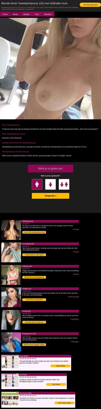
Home (5, 14)
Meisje (15, 14)
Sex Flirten (56, 384)
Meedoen (48, 14)
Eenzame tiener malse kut (34, 322)
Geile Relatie (60, 366)
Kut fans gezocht (90, 5)
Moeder (26, 14)
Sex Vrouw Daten (64, 403)
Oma (37, 14)
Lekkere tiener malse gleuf (34, 255)
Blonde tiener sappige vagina (34, 345)
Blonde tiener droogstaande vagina (34, 277)
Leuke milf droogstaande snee (34, 232)
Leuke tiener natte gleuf (34, 300)
